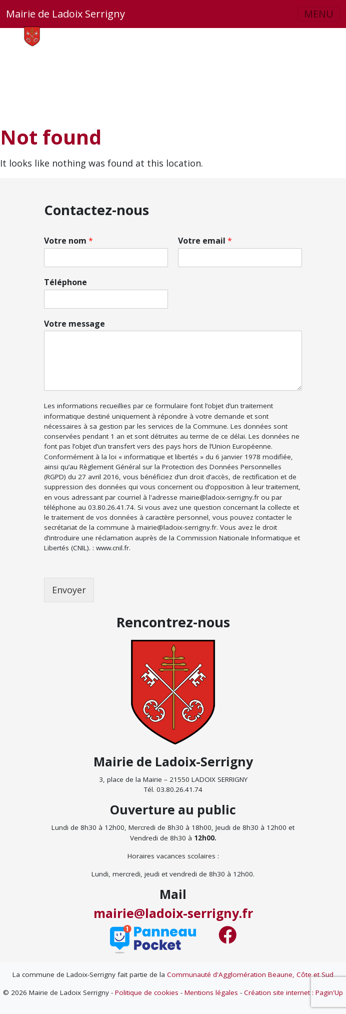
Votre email (205, 241)
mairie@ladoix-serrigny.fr (173, 912)
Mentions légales (211, 992)
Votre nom (68, 241)
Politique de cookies (146, 992)
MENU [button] (319, 14)
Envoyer (69, 590)
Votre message (74, 324)
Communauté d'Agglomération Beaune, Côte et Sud (250, 974)
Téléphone (65, 282)
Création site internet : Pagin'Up (293, 992)
